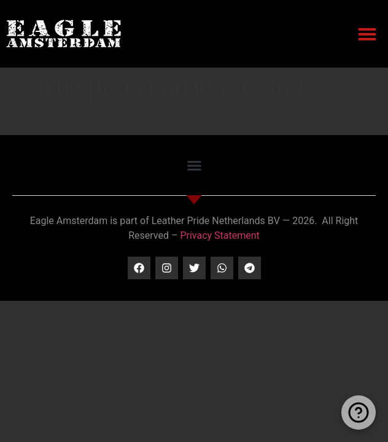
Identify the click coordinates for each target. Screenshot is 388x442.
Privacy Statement (219, 235)
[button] (367, 33)
